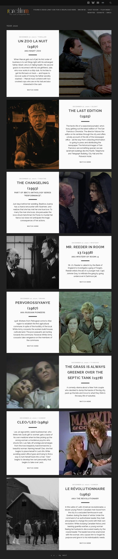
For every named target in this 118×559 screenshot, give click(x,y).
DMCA (109, 12)
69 (60, 555)
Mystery (95, 243)
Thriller (42, 37)
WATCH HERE (32, 90)
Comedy (42, 418)
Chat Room (93, 10)
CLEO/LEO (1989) (32, 422)
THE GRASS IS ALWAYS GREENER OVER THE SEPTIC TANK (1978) (85, 372)
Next (64, 555)
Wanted (91, 12)
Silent (94, 106)
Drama (42, 298)
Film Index (105, 10)
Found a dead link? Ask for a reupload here (55, 10)
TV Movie (94, 362)
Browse (82, 10)
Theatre (42, 179)
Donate (100, 12)
